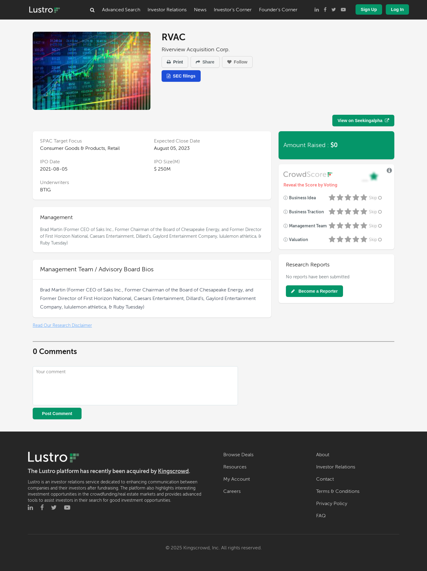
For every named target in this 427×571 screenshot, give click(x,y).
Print (175, 62)
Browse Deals (238, 454)
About (322, 454)
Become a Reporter (314, 291)
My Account (236, 479)
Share (205, 62)
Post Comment (57, 413)
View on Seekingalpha (363, 120)
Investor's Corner (233, 10)
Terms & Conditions (337, 491)
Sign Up (369, 9)
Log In (397, 9)
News (200, 10)
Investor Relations (167, 10)
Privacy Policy (331, 503)
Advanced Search (121, 10)
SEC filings (181, 76)
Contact (325, 479)
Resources (234, 467)
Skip (376, 198)
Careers (232, 491)
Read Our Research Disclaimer (62, 325)
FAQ (321, 516)
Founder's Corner (278, 10)
